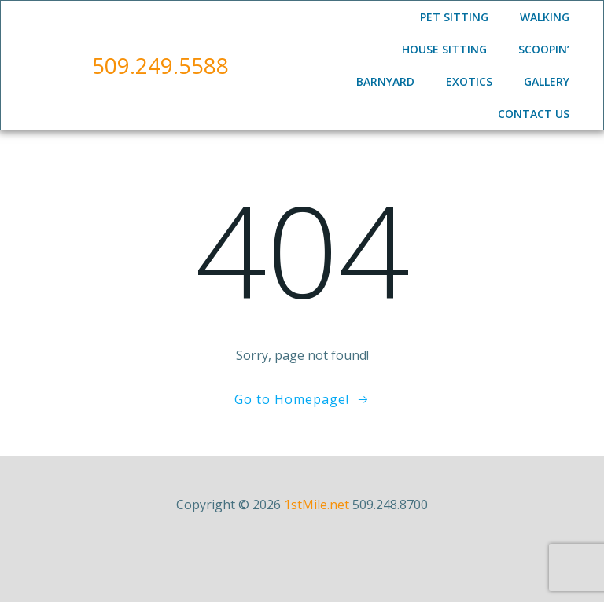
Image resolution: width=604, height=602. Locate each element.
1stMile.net (316, 504)
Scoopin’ (543, 49)
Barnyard (385, 81)
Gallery (546, 81)
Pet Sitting (454, 16)
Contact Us (533, 113)
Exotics (469, 81)
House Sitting (444, 49)
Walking (544, 16)
